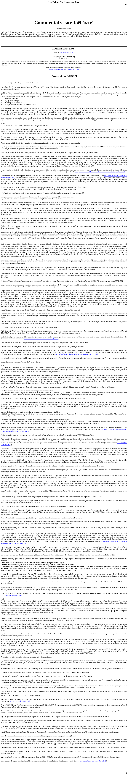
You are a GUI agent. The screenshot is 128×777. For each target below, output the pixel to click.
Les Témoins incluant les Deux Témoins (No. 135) (41, 339)
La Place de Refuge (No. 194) (19, 701)
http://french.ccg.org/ (72, 69)
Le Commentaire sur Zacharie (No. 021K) (92, 761)
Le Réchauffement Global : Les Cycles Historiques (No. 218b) (76, 354)
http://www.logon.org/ (55, 69)
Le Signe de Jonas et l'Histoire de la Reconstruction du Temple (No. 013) (100, 172)
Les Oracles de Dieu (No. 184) (11, 595)
